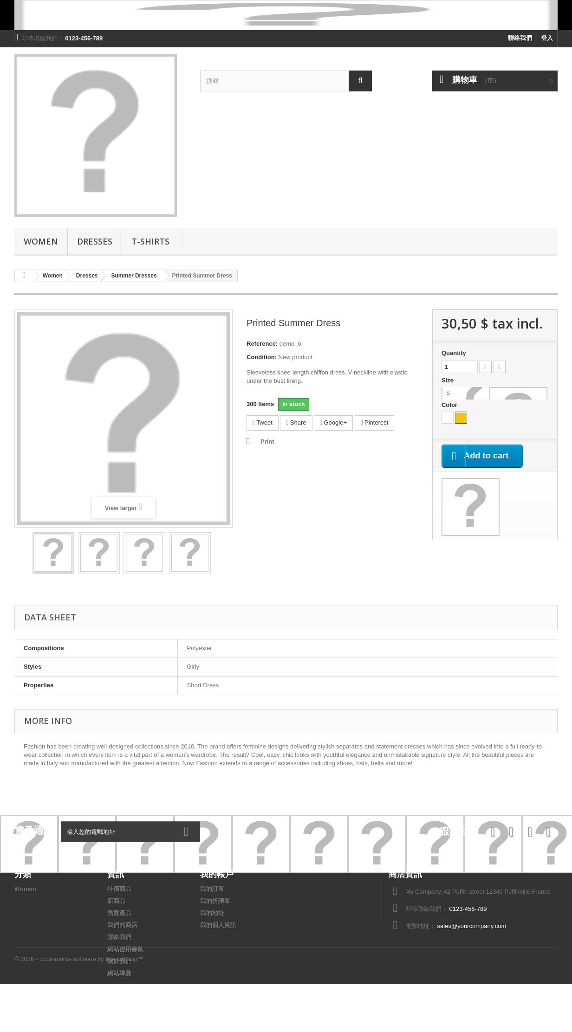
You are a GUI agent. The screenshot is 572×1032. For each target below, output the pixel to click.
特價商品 (119, 888)
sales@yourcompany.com (472, 925)
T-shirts (150, 241)
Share (296, 422)
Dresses (94, 241)
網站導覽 (119, 973)
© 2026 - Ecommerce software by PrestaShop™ (78, 1006)
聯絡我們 (520, 37)
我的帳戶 (217, 873)
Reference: (262, 343)
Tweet (263, 422)
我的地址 (212, 912)
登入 (547, 37)
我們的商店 (122, 925)
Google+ (333, 422)
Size (448, 380)
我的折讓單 (215, 900)
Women (41, 241)
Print (267, 441)
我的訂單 (212, 888)
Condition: (262, 357)
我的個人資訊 (218, 925)
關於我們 (119, 961)
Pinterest (375, 422)
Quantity (454, 352)
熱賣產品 (119, 912)
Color (450, 404)
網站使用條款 (125, 949)
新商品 (116, 900)
